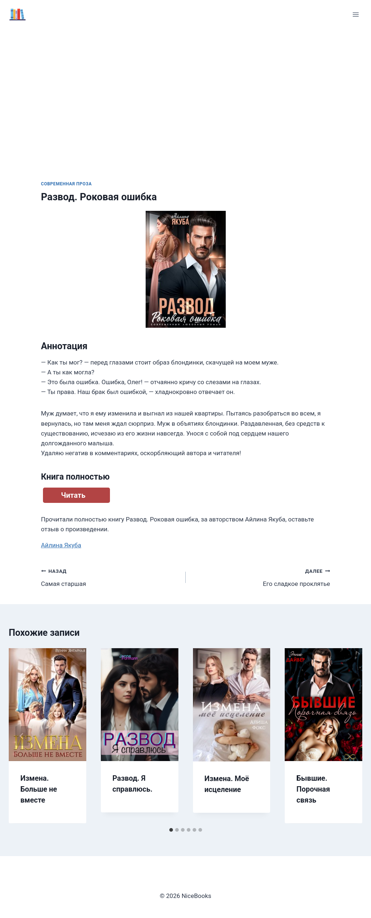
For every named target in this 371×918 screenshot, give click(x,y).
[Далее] (349, 736)
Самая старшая (110, 576)
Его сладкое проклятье (261, 576)
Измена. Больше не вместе (38, 789)
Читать (73, 495)
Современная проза (66, 183)
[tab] (171, 830)
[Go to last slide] (21, 736)
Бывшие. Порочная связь (313, 789)
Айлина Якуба (61, 545)
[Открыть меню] (355, 14)
